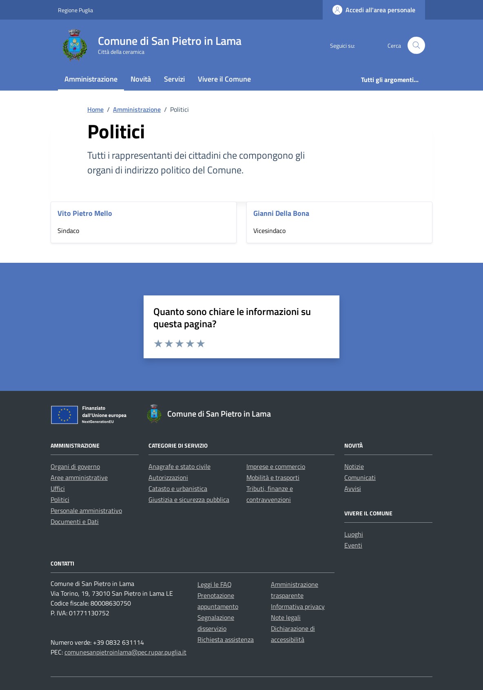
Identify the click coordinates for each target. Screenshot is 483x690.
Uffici (58, 488)
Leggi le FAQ (214, 584)
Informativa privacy (298, 606)
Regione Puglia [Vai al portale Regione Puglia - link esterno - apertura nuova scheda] (75, 10)
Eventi (353, 545)
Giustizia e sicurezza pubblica (188, 499)
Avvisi (352, 488)
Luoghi (353, 534)
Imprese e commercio (275, 466)
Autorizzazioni (168, 477)
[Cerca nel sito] (416, 45)
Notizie (354, 466)
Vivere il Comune (224, 78)
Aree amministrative (79, 477)
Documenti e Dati (75, 521)
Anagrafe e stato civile (179, 466)
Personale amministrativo (86, 510)
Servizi (174, 78)
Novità (141, 78)
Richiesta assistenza (225, 639)
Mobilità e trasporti (272, 477)
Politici (60, 499)
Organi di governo (75, 466)
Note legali (286, 617)
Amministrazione (90, 78)
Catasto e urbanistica (177, 488)
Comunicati (360, 477)
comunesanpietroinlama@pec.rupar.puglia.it (125, 652)
